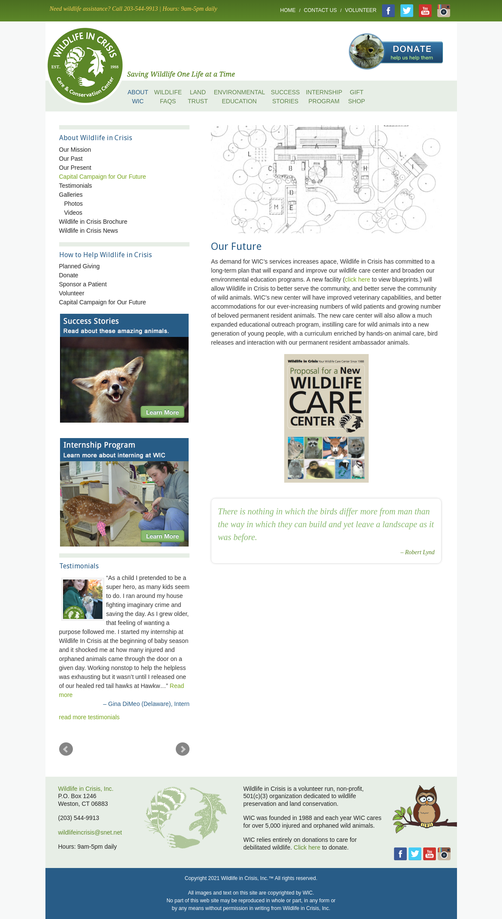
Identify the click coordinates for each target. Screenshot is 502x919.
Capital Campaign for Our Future (102, 176)
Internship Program (324, 97)
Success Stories (285, 97)
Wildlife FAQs (168, 97)
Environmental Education (239, 97)
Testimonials (75, 185)
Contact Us (320, 10)
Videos (73, 212)
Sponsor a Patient (83, 284)
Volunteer (360, 10)
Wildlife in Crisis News (88, 230)
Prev (66, 749)
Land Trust (198, 97)
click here (357, 279)
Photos (73, 203)
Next (182, 749)
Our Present (75, 167)
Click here (307, 847)
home (92, 64)
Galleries (71, 194)
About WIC (138, 97)
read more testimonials (89, 717)
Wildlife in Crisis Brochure (93, 221)
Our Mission (75, 149)
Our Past (71, 158)
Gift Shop (356, 97)
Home (288, 10)
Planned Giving (79, 266)
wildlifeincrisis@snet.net (90, 832)
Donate (68, 275)
